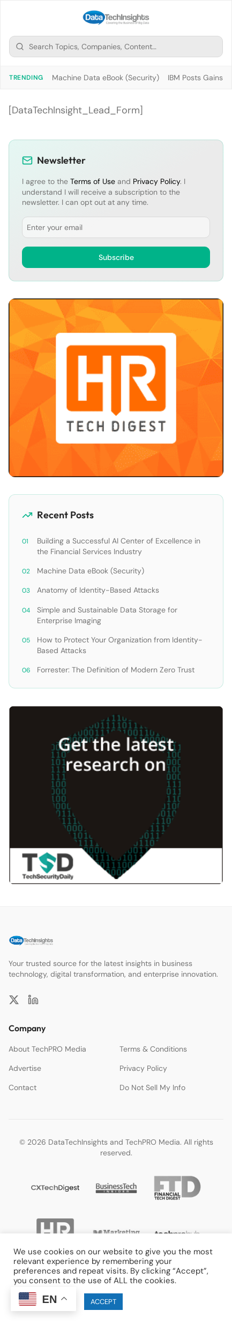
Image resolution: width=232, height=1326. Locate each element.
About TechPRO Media (47, 1049)
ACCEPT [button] (103, 1301)
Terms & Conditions (153, 1049)
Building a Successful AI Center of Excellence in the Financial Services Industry (118, 546)
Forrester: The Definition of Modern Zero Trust (115, 670)
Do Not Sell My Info (152, 1087)
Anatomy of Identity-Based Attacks (98, 590)
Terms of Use (92, 181)
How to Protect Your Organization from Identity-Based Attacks (120, 645)
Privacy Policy (156, 181)
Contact (22, 1087)
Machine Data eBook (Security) (105, 77)
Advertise (25, 1068)
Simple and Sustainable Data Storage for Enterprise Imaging (107, 615)
